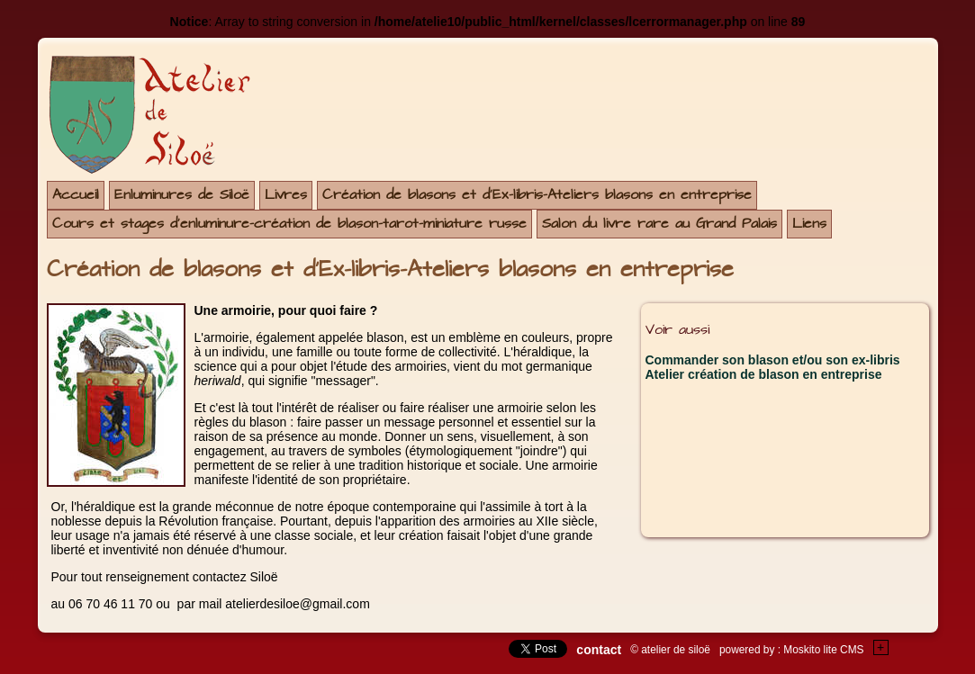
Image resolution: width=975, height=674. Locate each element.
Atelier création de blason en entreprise (763, 374)
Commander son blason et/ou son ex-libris (772, 360)
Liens (809, 223)
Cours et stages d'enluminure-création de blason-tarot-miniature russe (289, 223)
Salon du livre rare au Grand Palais (659, 223)
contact (598, 650)
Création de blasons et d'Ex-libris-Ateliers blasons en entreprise (537, 194)
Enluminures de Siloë (181, 194)
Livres (286, 194)
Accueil (75, 194)
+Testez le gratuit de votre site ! (881, 647)
